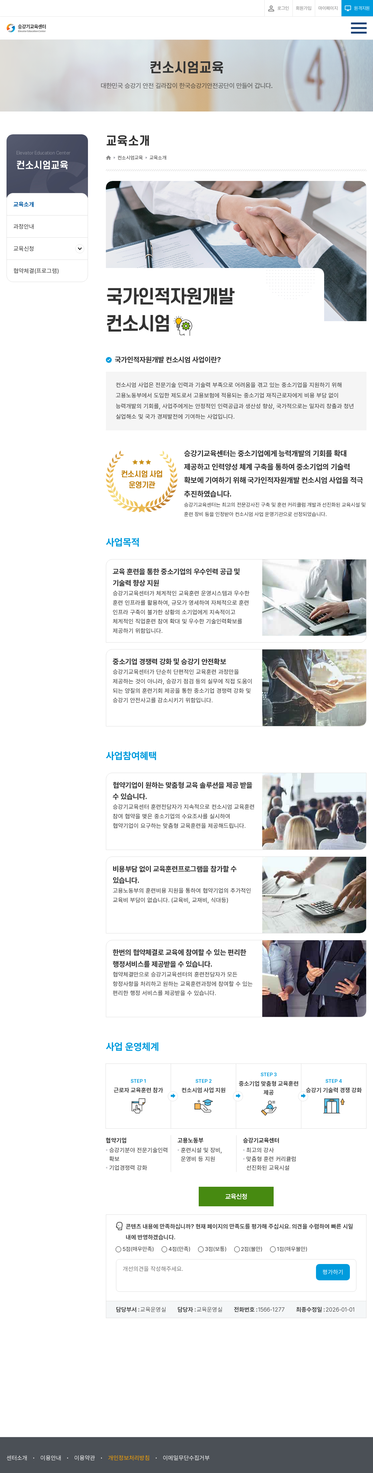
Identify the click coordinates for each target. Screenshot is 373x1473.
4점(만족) (179, 1249)
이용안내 (50, 1457)
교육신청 (26, 252)
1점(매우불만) (292, 1249)
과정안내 (23, 226)
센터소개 (17, 1457)
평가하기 (333, 1272)
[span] (236, 1196)
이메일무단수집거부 (186, 1457)
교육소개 (23, 204)
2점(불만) (252, 1249)
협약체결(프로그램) (36, 270)
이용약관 (84, 1457)
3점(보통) (216, 1249)
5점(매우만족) (138, 1249)
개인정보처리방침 (129, 1457)
